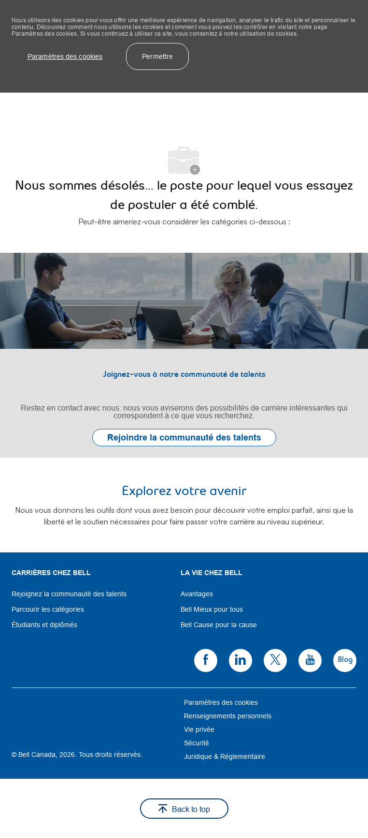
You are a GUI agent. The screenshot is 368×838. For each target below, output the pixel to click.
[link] (184, 355)
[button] (65, 56)
